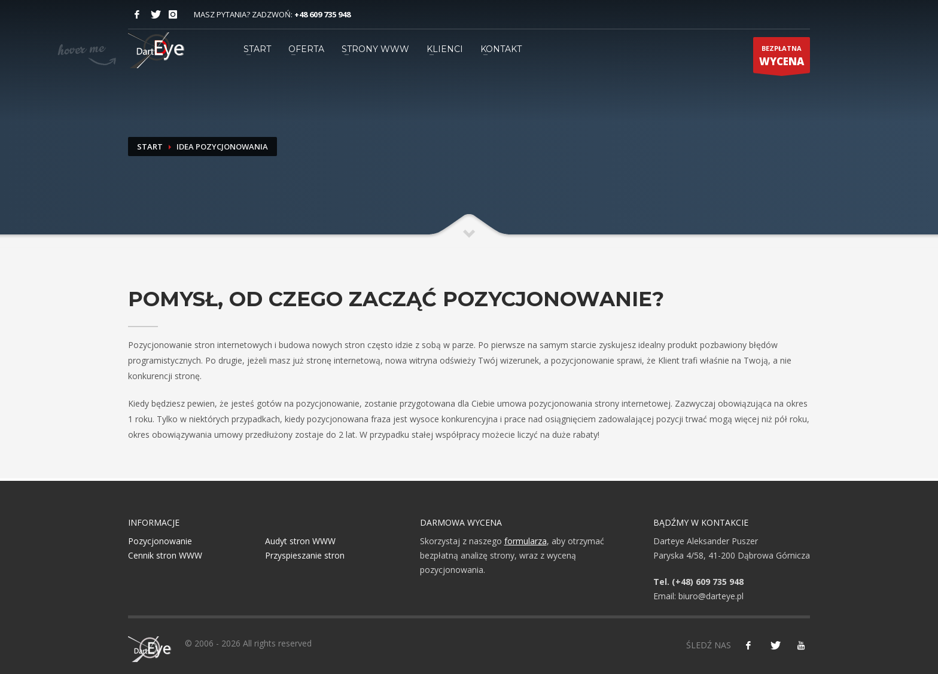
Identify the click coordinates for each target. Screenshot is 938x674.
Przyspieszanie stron (305, 555)
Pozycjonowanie (160, 541)
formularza (525, 541)
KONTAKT (501, 49)
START (257, 49)
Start (150, 146)
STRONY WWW (375, 49)
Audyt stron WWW (300, 541)
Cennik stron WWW (165, 555)
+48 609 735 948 (322, 14)
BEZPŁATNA (781, 58)
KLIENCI (445, 49)
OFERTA (306, 49)
